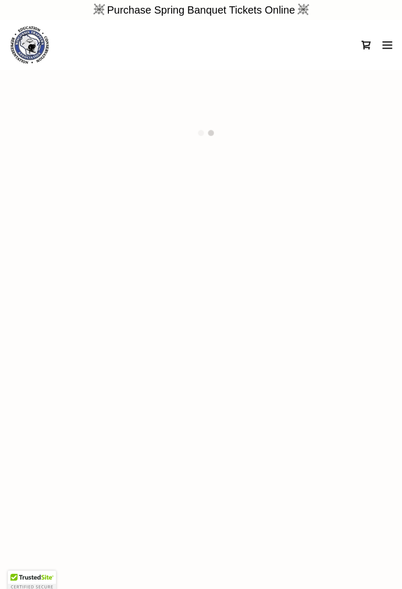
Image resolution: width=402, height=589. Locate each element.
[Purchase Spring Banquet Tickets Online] (201, 10)
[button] (366, 45)
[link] (29, 45)
